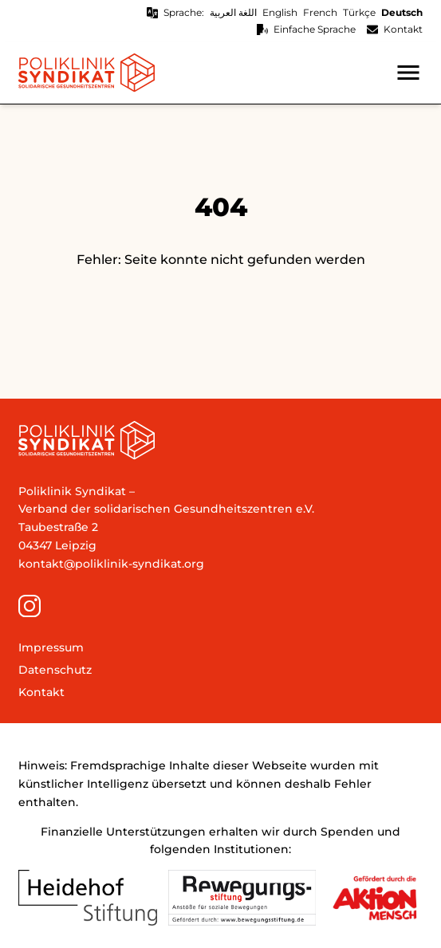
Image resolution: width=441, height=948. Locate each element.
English (279, 12)
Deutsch (402, 12)
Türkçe (359, 12)
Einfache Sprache (315, 29)
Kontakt (403, 29)
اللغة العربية (233, 12)
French (320, 12)
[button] (408, 72)
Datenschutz (55, 670)
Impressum (51, 647)
